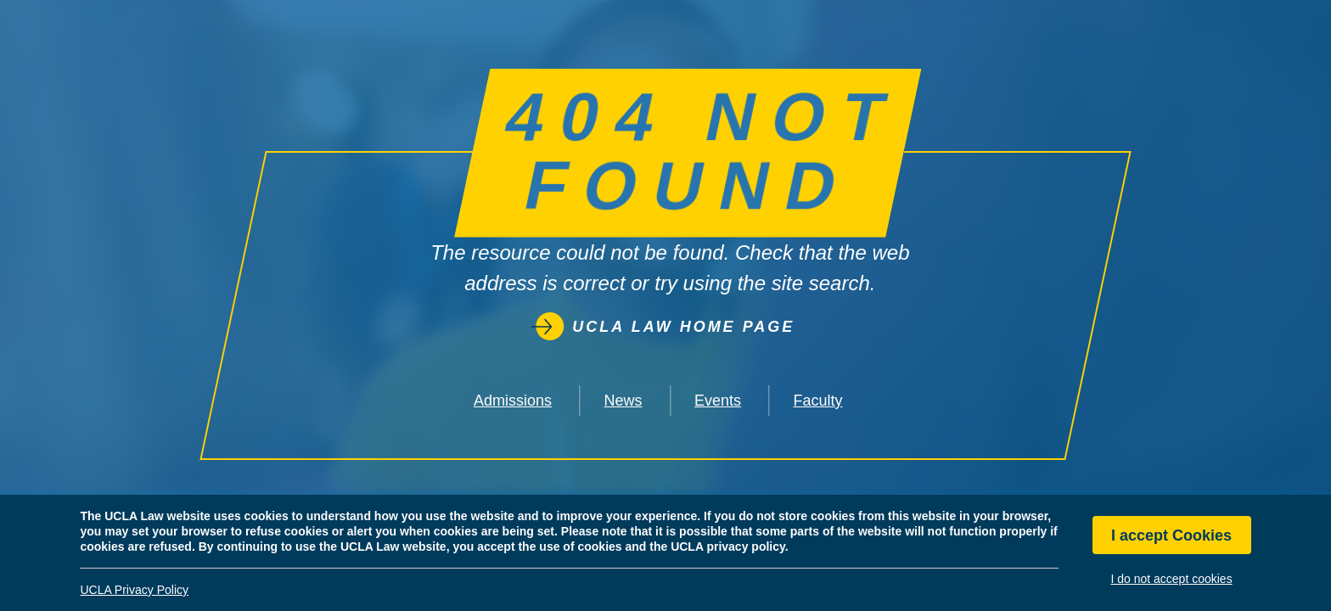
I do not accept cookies (1171, 579)
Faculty (818, 400)
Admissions (513, 400)
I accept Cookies (1171, 535)
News (623, 400)
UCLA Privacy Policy (134, 590)
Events (717, 400)
